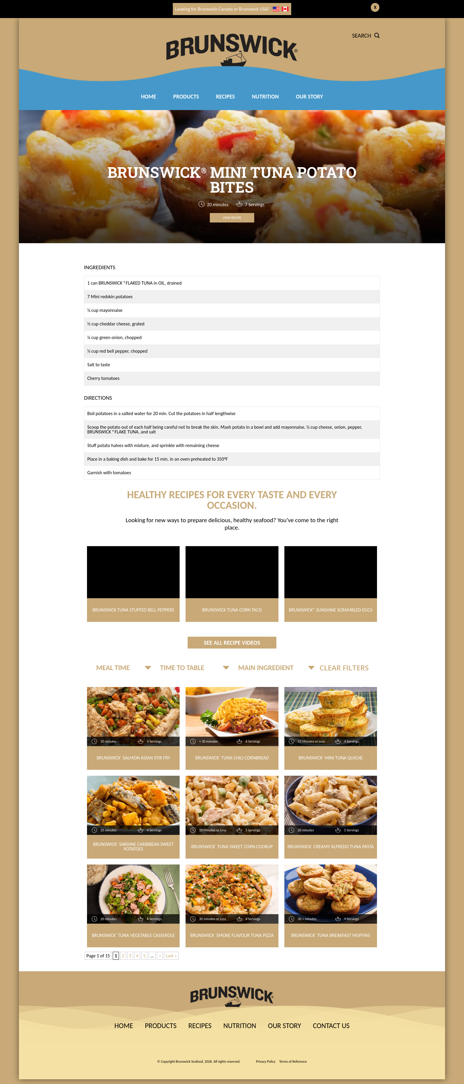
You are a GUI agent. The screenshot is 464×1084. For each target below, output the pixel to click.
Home (148, 96)
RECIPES (225, 96)
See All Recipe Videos (232, 642)
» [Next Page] (160, 956)
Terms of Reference (293, 1061)
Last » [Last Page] (171, 956)
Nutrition (265, 96)
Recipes (199, 1025)
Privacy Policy (266, 1061)
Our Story (309, 96)
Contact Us (331, 1025)
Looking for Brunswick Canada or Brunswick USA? (232, 9)
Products (186, 96)
